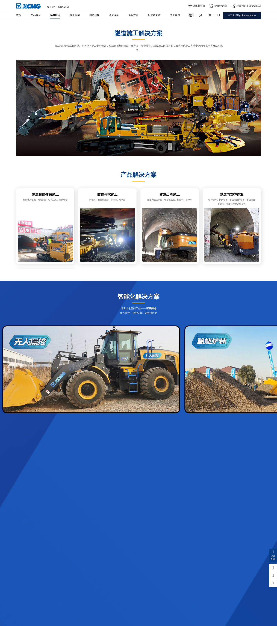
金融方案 (133, 15)
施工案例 (75, 15)
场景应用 (55, 15)
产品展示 (36, 15)
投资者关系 (154, 15)
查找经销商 (220, 5)
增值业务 (114, 15)
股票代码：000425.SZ (248, 5)
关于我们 (175, 15)
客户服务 (94, 15)
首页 (18, 15)
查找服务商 (199, 5)
